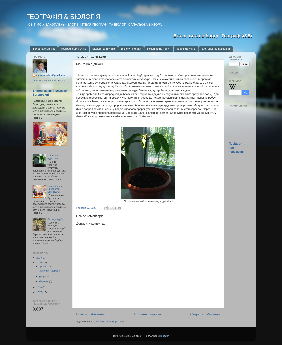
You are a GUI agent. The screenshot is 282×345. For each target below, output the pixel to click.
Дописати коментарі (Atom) (110, 321)
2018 (39, 287)
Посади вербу (55, 219)
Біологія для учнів (103, 48)
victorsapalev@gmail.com (51, 75)
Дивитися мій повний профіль (49, 80)
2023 (39, 257)
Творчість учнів (185, 48)
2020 (39, 262)
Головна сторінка (44, 48)
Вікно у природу (131, 48)
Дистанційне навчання (216, 48)
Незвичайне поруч (158, 48)
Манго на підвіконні (52, 157)
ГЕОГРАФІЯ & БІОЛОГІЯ (63, 16)
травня (43, 266)
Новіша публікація (90, 314)
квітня (43, 276)
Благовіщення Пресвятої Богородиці (55, 189)
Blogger (164, 336)
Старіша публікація (205, 314)
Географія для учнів (73, 48)
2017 (39, 292)
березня (44, 281)
